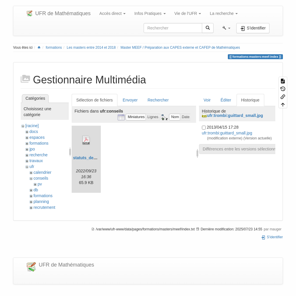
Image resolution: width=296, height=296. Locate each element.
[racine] (32, 125)
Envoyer (130, 100)
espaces (37, 137)
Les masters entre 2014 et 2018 (91, 47)
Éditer (226, 100)
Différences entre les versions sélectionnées (243, 149)
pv (40, 184)
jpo (32, 149)
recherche (38, 155)
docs (33, 131)
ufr (31, 166)
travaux (36, 160)
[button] (226, 28)
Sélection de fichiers (94, 100)
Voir (207, 100)
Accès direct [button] (112, 13)
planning (41, 201)
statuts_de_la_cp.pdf (93, 157)
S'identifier (272, 237)
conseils (41, 178)
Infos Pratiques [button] (149, 13)
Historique (250, 100)
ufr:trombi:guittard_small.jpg (235, 115)
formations (54, 47)
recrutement (44, 207)
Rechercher (157, 100)
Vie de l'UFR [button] (188, 13)
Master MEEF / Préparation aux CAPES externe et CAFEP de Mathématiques (180, 47)
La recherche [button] (224, 13)
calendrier (42, 172)
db (36, 190)
